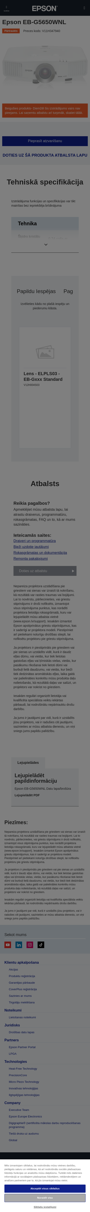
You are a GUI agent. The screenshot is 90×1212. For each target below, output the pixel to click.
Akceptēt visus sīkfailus (45, 1188)
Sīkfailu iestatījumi (45, 1207)
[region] (45, 1185)
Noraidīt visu (45, 1197)
